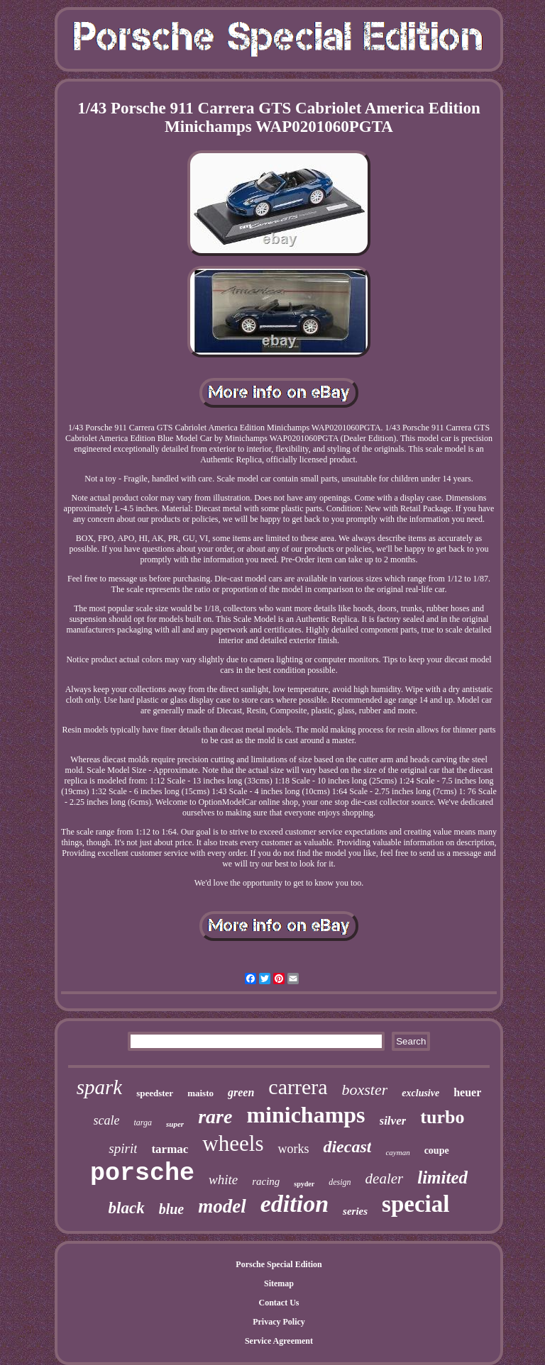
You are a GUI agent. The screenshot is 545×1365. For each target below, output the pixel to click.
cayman (397, 1152)
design (340, 1182)
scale (107, 1120)
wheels (232, 1143)
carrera (297, 1086)
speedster (154, 1093)
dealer (384, 1178)
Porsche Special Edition (278, 1264)
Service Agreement (279, 1341)
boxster (365, 1089)
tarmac (169, 1149)
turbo (442, 1117)
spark (99, 1087)
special (415, 1204)
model (222, 1206)
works (293, 1149)
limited (442, 1177)
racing (266, 1181)
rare (215, 1116)
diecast (347, 1146)
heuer (467, 1092)
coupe (436, 1150)
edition (294, 1204)
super (175, 1124)
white (223, 1179)
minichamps (305, 1114)
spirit (123, 1148)
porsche (142, 1173)
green (241, 1092)
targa (143, 1122)
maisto (200, 1093)
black (127, 1208)
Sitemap (279, 1283)
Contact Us (278, 1303)
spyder (304, 1184)
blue (172, 1209)
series (355, 1211)
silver (393, 1120)
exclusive (420, 1093)
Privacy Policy (279, 1322)
